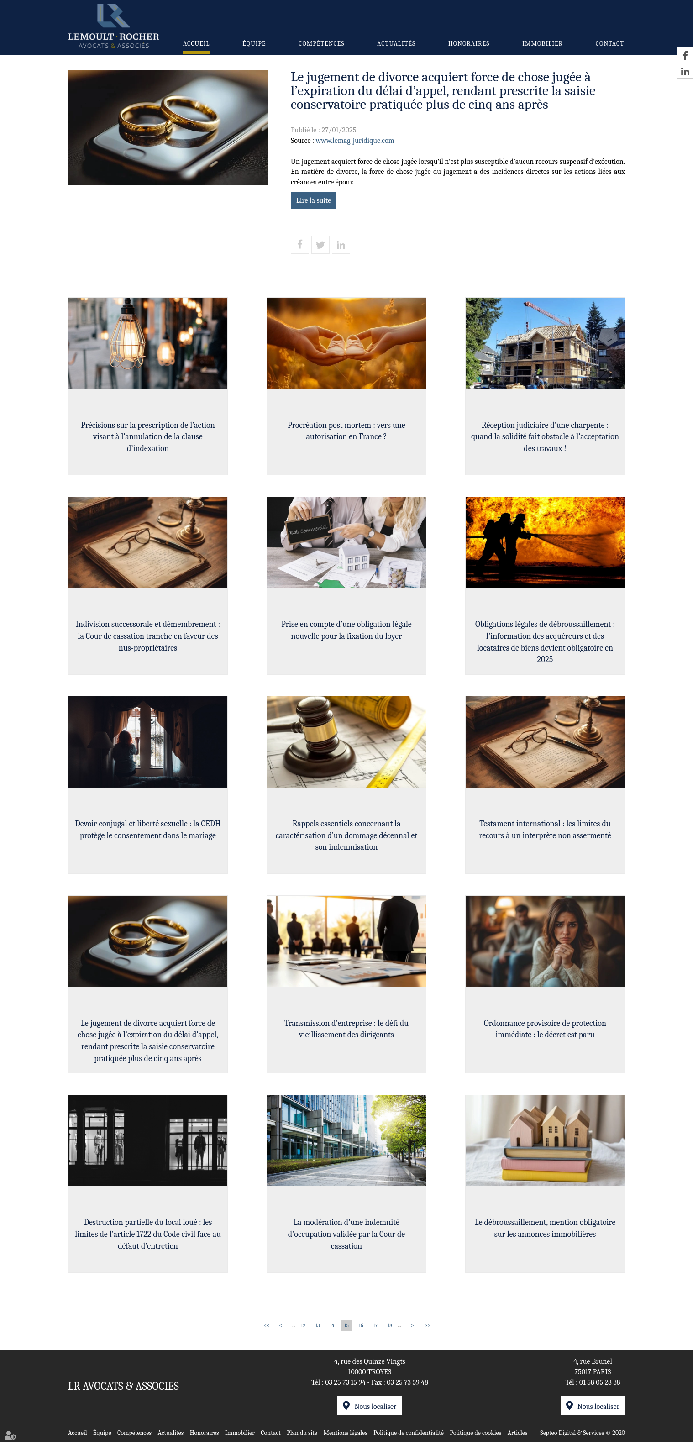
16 (361, 1328)
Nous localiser (375, 1409)
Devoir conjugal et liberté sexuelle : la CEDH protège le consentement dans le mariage (148, 831)
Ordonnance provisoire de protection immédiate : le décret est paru (545, 1031)
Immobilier (542, 43)
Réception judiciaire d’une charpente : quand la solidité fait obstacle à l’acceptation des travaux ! (545, 436)
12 (303, 1328)
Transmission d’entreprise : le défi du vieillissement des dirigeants (346, 1031)
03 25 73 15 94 (345, 1385)
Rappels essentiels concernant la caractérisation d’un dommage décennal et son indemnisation (346, 836)
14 (332, 1328)
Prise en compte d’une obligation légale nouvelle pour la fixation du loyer (346, 631)
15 (346, 1328)
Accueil (196, 43)
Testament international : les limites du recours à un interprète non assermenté (545, 831)
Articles (518, 1435)
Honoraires (468, 43)
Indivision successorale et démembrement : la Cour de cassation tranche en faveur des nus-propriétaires (148, 636)
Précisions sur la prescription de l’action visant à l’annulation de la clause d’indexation (148, 436)
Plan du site (302, 1435)
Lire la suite (313, 200)
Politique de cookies (476, 1435)
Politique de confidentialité (408, 1435)
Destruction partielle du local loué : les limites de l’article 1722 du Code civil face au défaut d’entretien (147, 1236)
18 (390, 1328)
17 (375, 1328)
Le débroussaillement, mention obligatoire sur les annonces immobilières (545, 1231)
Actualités (396, 43)
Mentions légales (345, 1435)
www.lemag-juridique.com (355, 141)
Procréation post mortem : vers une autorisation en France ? (346, 431)
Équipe (254, 43)
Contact (610, 43)
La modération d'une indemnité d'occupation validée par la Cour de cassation (346, 1236)
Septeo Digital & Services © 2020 (582, 1435)
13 (317, 1328)
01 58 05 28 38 (599, 1385)
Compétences (321, 43)
